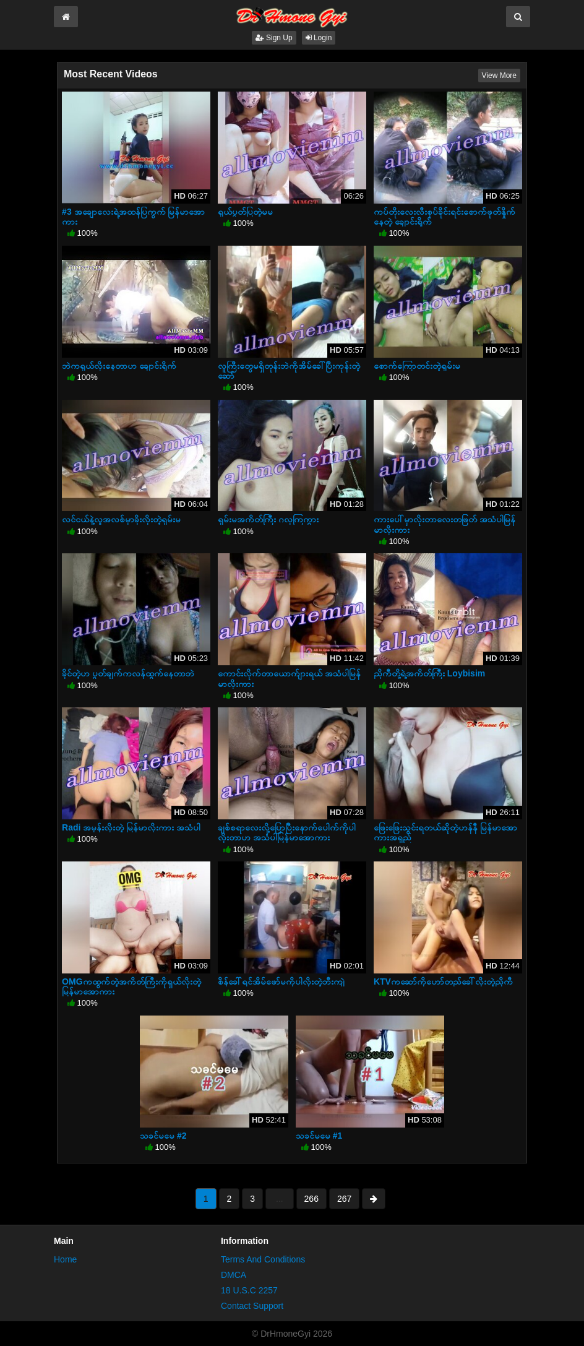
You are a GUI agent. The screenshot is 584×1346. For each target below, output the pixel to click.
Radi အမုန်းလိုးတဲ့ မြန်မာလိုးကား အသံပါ (131, 827)
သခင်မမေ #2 (163, 1136)
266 (311, 1199)
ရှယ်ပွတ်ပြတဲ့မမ (245, 212)
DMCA (233, 1275)
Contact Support (252, 1306)
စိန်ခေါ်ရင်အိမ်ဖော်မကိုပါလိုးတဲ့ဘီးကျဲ (281, 981)
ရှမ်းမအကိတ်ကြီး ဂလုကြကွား (268, 519)
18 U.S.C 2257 (249, 1290)
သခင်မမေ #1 (319, 1136)
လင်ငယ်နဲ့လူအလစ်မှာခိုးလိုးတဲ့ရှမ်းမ (121, 519)
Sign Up (274, 37)
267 (344, 1199)
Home (65, 1259)
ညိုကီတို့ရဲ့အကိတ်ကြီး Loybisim (429, 673)
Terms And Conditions (263, 1259)
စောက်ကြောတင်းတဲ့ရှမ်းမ (417, 366)
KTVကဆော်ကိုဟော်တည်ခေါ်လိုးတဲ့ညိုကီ (443, 981)
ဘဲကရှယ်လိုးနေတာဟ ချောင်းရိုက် (119, 366)
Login (319, 37)
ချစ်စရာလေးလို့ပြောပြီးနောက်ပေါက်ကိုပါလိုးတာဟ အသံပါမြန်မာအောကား (287, 832)
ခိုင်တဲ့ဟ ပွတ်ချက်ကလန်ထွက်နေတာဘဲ (128, 673)
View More (499, 75)
